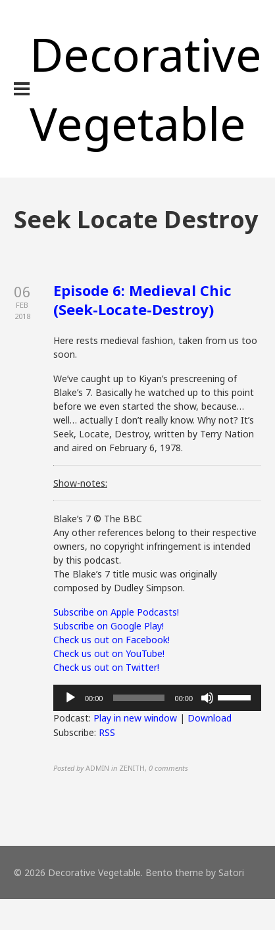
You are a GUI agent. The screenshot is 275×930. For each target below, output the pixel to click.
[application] (157, 698)
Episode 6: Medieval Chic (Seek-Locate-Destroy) (142, 299)
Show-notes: (80, 483)
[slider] (138, 698)
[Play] (70, 697)
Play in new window (135, 718)
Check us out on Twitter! (106, 667)
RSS (107, 732)
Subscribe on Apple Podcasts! (116, 612)
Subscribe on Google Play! (108, 626)
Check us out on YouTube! (108, 653)
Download (210, 718)
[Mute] (207, 697)
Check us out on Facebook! (111, 639)
